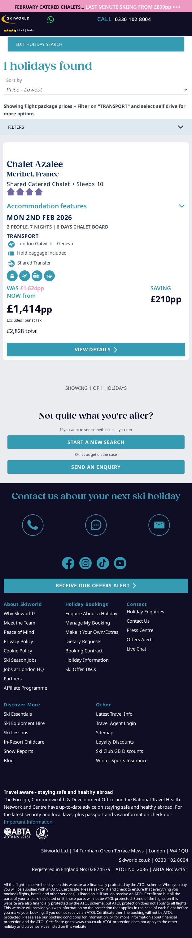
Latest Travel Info (114, 714)
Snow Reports (18, 751)
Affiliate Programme (25, 688)
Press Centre (140, 630)
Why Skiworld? (19, 613)
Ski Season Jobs (20, 660)
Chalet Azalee (35, 164)
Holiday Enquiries (145, 611)
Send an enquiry (96, 467)
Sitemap (104, 732)
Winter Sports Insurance (121, 760)
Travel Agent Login (116, 723)
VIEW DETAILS (93, 349)
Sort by (14, 80)
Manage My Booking (87, 623)
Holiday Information (87, 660)
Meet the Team (19, 623)
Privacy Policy (18, 641)
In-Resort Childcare (24, 742)
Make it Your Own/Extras (91, 632)
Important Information (28, 822)
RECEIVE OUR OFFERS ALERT (93, 585)
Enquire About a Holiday (91, 613)
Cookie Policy (18, 650)
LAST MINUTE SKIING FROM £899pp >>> (132, 6)
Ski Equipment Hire (24, 723)
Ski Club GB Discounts (119, 751)
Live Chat (136, 649)
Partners (13, 678)
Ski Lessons (16, 732)
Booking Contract (84, 650)
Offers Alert (139, 639)
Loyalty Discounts (115, 742)
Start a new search (96, 442)
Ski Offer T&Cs (80, 669)
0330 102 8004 (133, 19)
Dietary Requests (83, 641)
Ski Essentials (18, 714)
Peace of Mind (19, 632)
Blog (9, 760)
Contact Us (138, 621)
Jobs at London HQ (24, 669)
